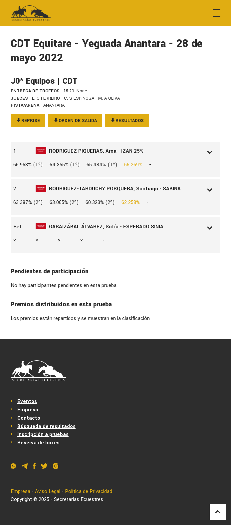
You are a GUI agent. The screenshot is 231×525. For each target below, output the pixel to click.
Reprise (28, 120)
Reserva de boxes (38, 442)
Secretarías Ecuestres (78, 499)
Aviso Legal (47, 491)
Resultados (127, 120)
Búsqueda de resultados (46, 426)
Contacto (28, 418)
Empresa (27, 409)
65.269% (133, 164)
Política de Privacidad (88, 491)
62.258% (130, 202)
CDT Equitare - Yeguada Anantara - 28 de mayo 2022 (106, 50)
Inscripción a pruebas (43, 434)
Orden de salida (75, 120)
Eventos (27, 401)
